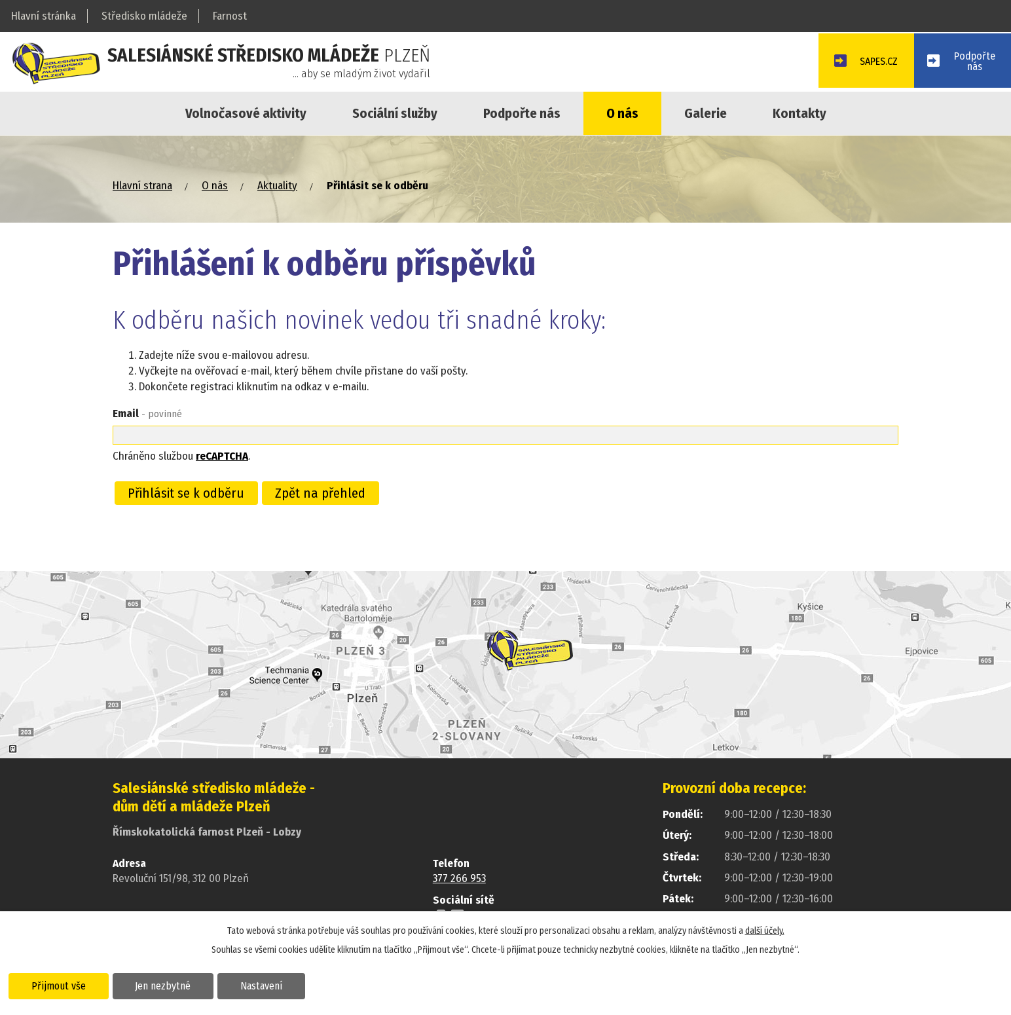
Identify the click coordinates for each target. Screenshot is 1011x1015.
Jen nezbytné (168, 984)
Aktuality (277, 186)
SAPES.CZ (870, 63)
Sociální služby (394, 113)
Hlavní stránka (43, 16)
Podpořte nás (522, 113)
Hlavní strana (142, 186)
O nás (622, 113)
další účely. (764, 930)
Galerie (705, 113)
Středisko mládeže (144, 16)
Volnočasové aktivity (245, 113)
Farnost (230, 16)
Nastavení (271, 984)
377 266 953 (459, 878)
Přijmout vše (60, 984)
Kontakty (799, 113)
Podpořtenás (973, 62)
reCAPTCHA (222, 456)
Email (147, 413)
